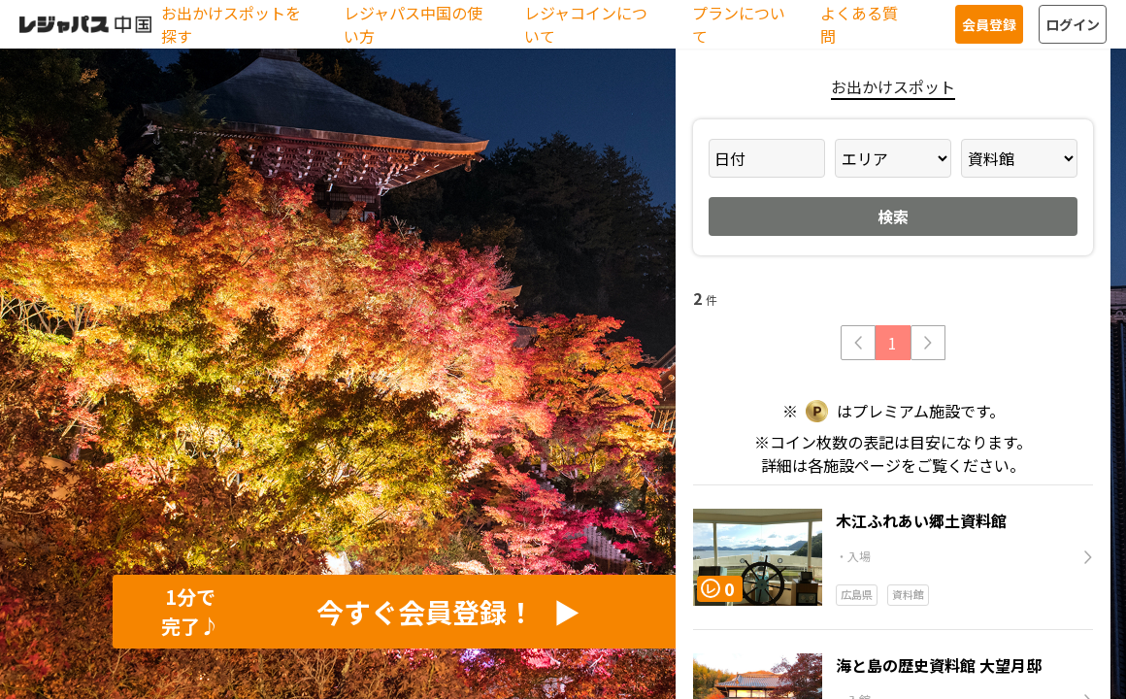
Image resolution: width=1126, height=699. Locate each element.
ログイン (1072, 24)
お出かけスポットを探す (231, 24)
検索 (893, 216)
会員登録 (989, 24)
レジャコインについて (585, 24)
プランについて (738, 24)
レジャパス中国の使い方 (413, 24)
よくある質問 (859, 24)
